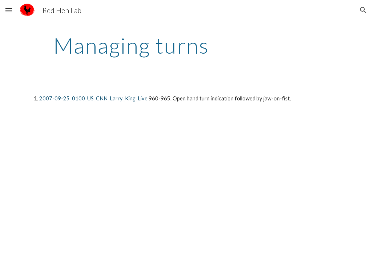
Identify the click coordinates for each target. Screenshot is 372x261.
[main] (131, 45)
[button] (8, 10)
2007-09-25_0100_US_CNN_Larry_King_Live (93, 98)
